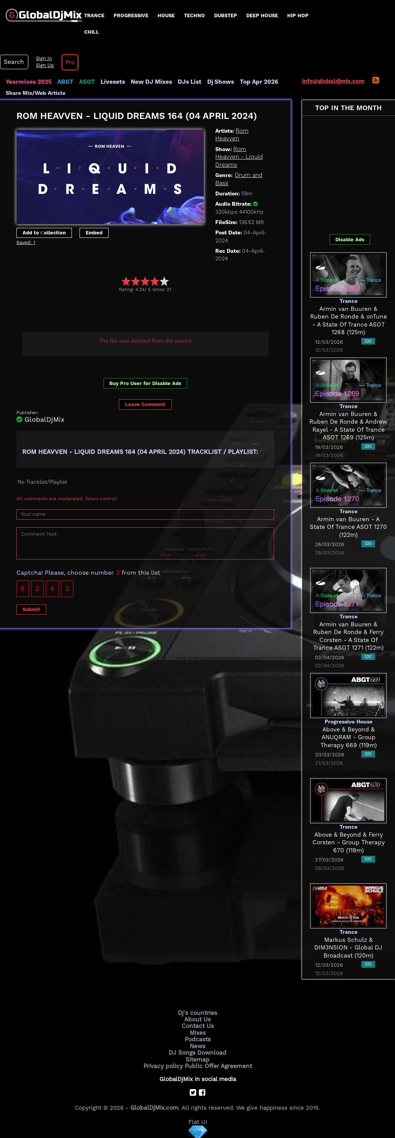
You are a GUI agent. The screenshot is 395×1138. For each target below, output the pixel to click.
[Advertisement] (155, 313)
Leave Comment (145, 404)
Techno (194, 15)
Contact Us (197, 1025)
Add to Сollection (44, 232)
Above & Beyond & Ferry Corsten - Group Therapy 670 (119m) (348, 842)
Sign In (42, 58)
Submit (31, 608)
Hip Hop (298, 15)
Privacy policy (164, 1064)
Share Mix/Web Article (35, 92)
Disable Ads (349, 239)
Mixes (198, 1032)
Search (13, 62)
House (166, 15)
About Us (197, 1019)
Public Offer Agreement (217, 1064)
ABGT (64, 81)
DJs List (186, 81)
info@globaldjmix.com (333, 81)
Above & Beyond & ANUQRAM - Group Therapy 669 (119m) (348, 737)
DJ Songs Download (198, 1051)
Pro (68, 62)
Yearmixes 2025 (28, 81)
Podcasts (197, 1038)
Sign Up (43, 65)
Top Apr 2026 (254, 81)
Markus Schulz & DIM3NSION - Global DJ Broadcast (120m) (348, 947)
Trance (94, 15)
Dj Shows (216, 81)
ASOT (85, 81)
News (197, 1045)
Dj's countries (198, 1012)
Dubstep (225, 15)
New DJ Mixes (148, 81)
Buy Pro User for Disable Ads (145, 383)
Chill (91, 32)
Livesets (111, 81)
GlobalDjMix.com (154, 1105)
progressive (131, 15)
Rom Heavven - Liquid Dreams (238, 156)
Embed (94, 232)
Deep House (262, 15)
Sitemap (197, 1058)
